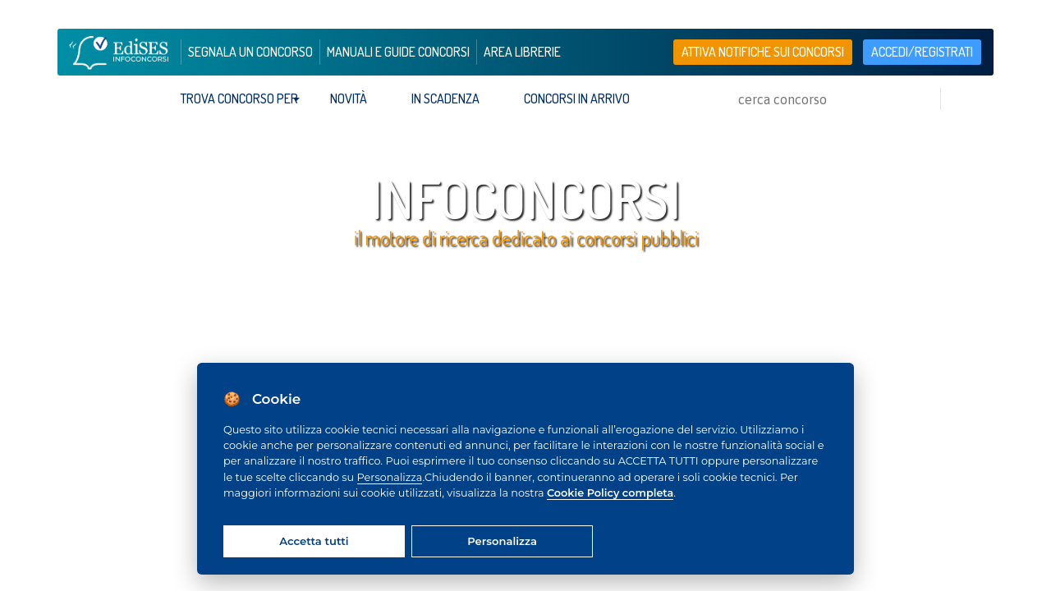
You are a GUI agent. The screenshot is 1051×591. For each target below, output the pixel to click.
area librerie (522, 52)
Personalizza (390, 477)
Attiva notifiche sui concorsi (763, 52)
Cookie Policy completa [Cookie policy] (610, 493)
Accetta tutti (313, 540)
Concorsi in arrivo (577, 98)
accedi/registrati (922, 52)
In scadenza (445, 98)
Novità (348, 98)
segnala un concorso (250, 52)
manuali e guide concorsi (398, 52)
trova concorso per (239, 98)
